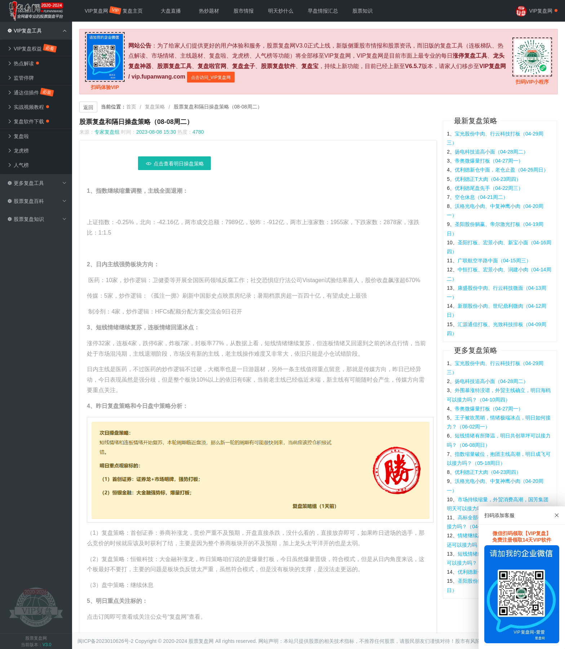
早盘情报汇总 (323, 11)
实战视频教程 (28, 107)
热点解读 (23, 63)
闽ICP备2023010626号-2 (105, 641)
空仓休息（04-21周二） (481, 197)
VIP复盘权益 (32, 48)
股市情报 (243, 11)
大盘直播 (171, 11)
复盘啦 (18, 136)
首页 (131, 107)
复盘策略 (155, 107)
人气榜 (18, 165)
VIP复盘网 (100, 10)
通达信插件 (30, 92)
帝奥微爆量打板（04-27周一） (489, 161)
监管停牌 (20, 78)
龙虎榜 (18, 151)
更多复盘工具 (37, 183)
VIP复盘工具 (37, 31)
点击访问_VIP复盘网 (211, 77)
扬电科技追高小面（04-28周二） (491, 152)
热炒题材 (209, 11)
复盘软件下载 (28, 121)
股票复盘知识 (37, 219)
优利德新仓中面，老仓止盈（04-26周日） (501, 170)
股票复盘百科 (37, 201)
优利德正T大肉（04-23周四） (488, 179)
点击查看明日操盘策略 (174, 163)
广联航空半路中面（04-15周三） (494, 260)
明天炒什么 (280, 11)
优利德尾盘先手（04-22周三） (489, 188)
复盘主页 (133, 11)
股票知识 (362, 11)
